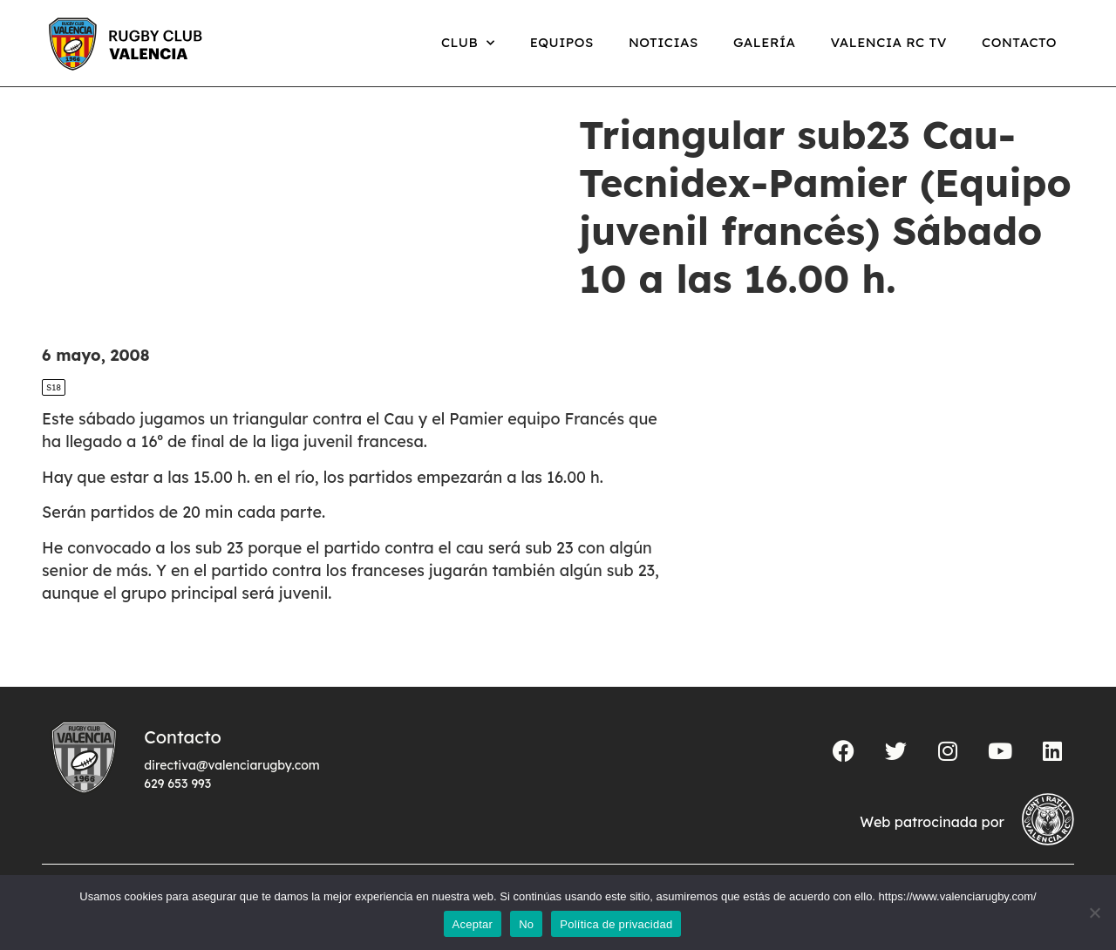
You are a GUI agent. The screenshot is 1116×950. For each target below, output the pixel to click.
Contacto (1019, 42)
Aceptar (473, 924)
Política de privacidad (616, 924)
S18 (53, 405)
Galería (764, 42)
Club (468, 43)
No (526, 924)
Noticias (663, 42)
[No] (1094, 912)
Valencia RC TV (889, 42)
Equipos (562, 42)
